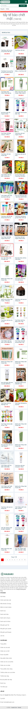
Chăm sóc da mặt (5, 647)
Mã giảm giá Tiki (4, 625)
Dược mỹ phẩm (4, 654)
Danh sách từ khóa (5, 621)
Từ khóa (7, 9)
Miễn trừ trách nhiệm (5, 607)
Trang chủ (2, 9)
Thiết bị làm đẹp (4, 676)
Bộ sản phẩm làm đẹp (6, 679)
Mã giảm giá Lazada (5, 628)
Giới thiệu (2, 596)
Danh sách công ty (5, 618)
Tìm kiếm (22, 5)
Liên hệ (2, 635)
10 (24, 559)
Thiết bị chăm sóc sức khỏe (7, 672)
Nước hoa (3, 683)
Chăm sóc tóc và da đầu (6, 661)
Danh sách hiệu (4, 614)
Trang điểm (3, 644)
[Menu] (26, 2)
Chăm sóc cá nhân (5, 665)
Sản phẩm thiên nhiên (6, 658)
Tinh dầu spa (3, 686)
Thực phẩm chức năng (6, 669)
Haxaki (19, 707)
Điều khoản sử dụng (5, 603)
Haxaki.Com (14, 707)
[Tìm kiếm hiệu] (10, 5)
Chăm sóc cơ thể (4, 651)
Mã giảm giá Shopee (5, 632)
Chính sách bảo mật (5, 600)
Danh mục (3, 610)
